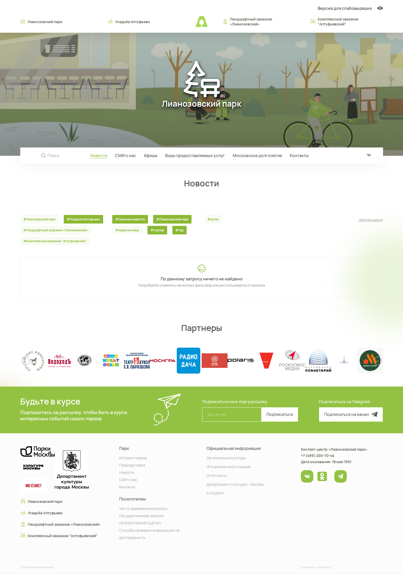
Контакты (299, 155)
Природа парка (132, 465)
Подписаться (279, 414)
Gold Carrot (324, 567)
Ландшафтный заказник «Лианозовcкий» (247, 21)
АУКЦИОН (215, 493)
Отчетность (217, 475)
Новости (98, 155)
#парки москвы (127, 230)
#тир (179, 230)
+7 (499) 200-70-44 (317, 455)
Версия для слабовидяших (350, 8)
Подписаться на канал (351, 414)
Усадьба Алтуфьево (129, 21)
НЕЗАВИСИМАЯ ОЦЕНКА (140, 523)
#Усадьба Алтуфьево (83, 219)
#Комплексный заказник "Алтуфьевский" (55, 241)
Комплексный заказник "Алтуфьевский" (334, 21)
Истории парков (133, 457)
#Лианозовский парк (39, 219)
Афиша (150, 155)
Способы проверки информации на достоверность (149, 533)
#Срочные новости (130, 219)
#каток (212, 219)
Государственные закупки (141, 515)
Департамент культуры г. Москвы (235, 484)
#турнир (157, 230)
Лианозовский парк (41, 21)
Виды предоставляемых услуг (195, 155)
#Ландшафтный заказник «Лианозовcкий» (55, 230)
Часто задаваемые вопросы (143, 508)
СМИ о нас (125, 155)
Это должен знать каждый (229, 466)
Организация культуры (226, 457)
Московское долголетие (257, 155)
